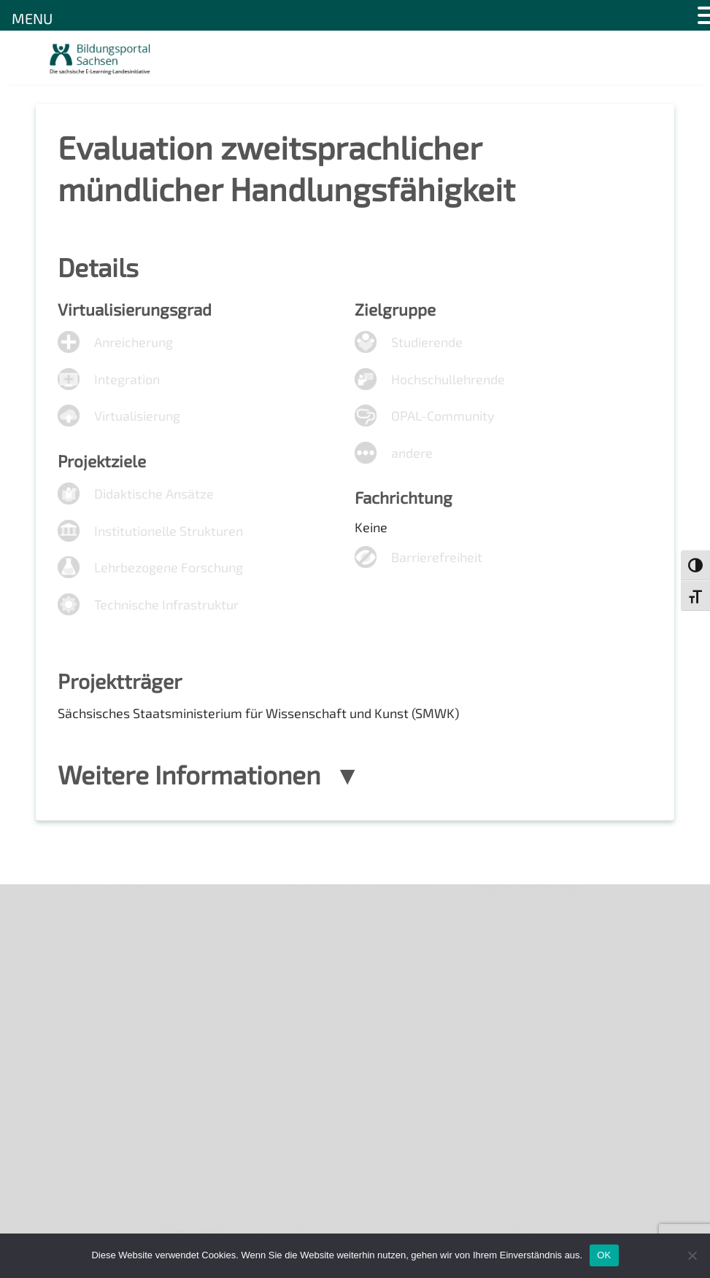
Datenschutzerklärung (106, 1029)
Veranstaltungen (91, 954)
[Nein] (691, 1255)
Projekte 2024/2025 (526, 1138)
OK (604, 1255)
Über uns (70, 904)
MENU (32, 18)
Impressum (76, 1004)
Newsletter (77, 929)
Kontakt (67, 979)
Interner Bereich (89, 1054)
